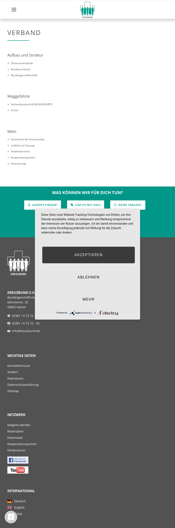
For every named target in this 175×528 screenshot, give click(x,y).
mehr (88, 299)
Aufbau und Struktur (25, 55)
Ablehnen (88, 277)
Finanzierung (18, 163)
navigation (14, 9)
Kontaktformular (18, 366)
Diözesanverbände (22, 63)
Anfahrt (12, 372)
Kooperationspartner (23, 157)
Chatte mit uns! (87, 205)
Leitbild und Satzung (22, 145)
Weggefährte (18, 96)
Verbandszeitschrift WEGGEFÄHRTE (32, 104)
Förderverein (16, 450)
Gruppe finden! (44, 205)
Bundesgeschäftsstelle (24, 75)
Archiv (14, 110)
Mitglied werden (18, 425)
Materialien (15, 431)
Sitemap (13, 391)
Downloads (15, 438)
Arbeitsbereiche (20, 151)
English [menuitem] (19, 507)
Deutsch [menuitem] (20, 501)
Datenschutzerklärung (23, 385)
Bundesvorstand (20, 69)
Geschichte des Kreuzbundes (28, 139)
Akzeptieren (88, 255)
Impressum (15, 378)
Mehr (12, 131)
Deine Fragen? (129, 205)
